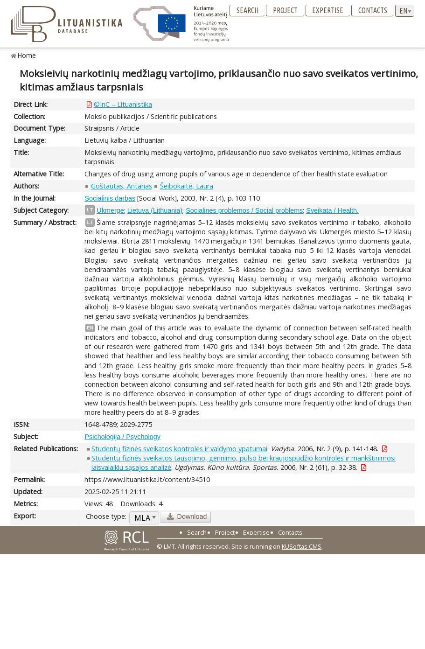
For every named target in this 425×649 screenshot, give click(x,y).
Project (285, 10)
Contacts (372, 10)
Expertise (327, 10)
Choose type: (106, 516)
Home (27, 55)
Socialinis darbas (109, 198)
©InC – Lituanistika (123, 104)
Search (247, 10)
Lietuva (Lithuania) (154, 210)
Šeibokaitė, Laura (186, 185)
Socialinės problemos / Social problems (244, 210)
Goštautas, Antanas (121, 185)
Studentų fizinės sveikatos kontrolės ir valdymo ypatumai (179, 448)
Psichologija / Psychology (122, 436)
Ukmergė (110, 210)
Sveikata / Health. (332, 210)
